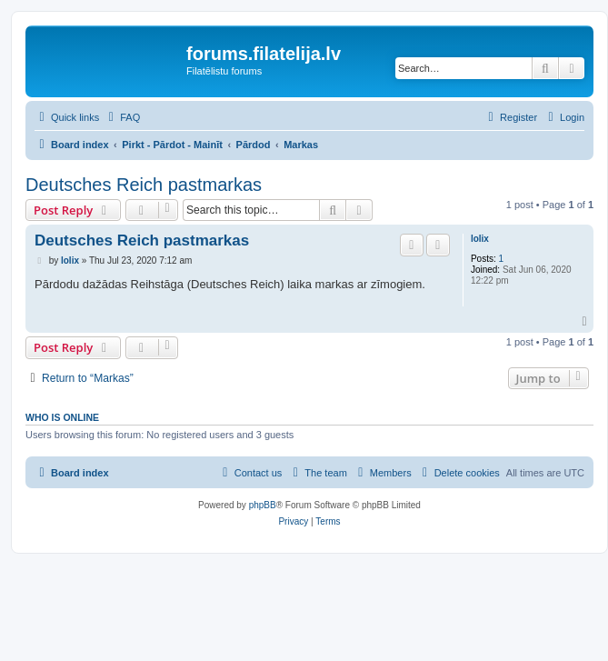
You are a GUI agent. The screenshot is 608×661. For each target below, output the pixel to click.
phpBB (262, 505)
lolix (480, 239)
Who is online (62, 417)
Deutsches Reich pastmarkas (143, 185)
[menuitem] (122, 117)
